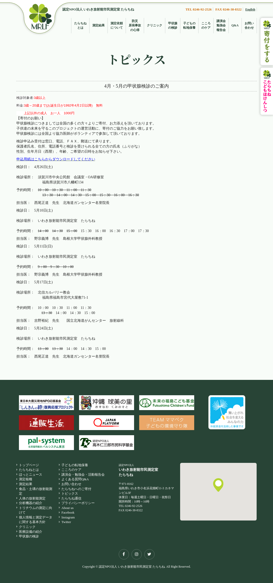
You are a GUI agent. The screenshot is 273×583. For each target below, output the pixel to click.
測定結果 (98, 25)
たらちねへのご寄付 (76, 489)
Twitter (66, 522)
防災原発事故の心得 (135, 25)
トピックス (69, 493)
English (250, 9)
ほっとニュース (30, 474)
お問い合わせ (249, 25)
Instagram (68, 517)
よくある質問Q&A (75, 479)
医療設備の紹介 (30, 532)
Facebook (67, 513)
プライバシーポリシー (78, 503)
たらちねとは (80, 25)
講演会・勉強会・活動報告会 (83, 474)
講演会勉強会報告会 (221, 25)
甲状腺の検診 (172, 25)
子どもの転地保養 (189, 25)
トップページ (29, 465)
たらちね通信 (71, 498)
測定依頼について (117, 25)
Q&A (235, 25)
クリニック (154, 25)
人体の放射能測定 (32, 498)
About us (67, 508)
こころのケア (206, 25)
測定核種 (25, 479)
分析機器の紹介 (30, 503)
